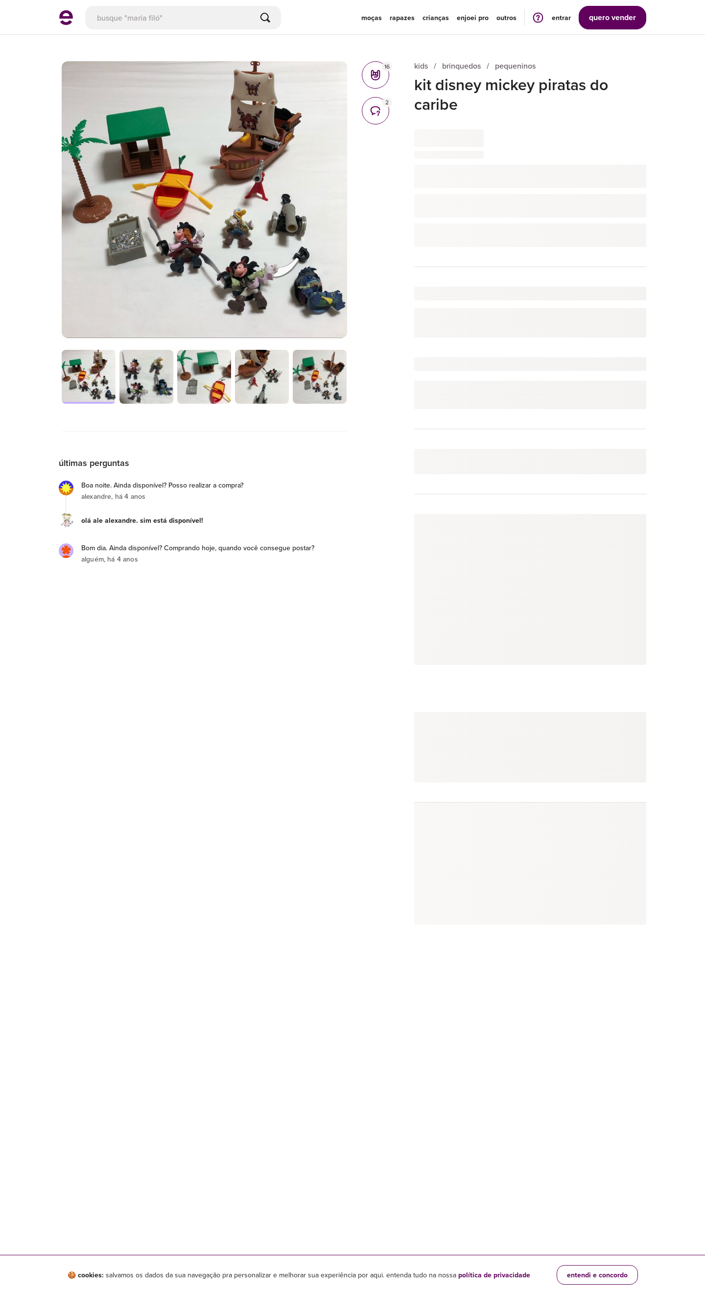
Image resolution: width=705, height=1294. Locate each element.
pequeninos (515, 66)
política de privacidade (494, 1275)
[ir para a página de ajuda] (538, 17)
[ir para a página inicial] (66, 22)
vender (612, 17)
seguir (625, 531)
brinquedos (461, 66)
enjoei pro (473, 18)
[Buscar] (265, 18)
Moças (371, 18)
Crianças (436, 18)
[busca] (183, 17)
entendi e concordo (597, 1275)
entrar (561, 18)
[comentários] (375, 110)
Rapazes (402, 18)
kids (421, 66)
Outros (506, 18)
